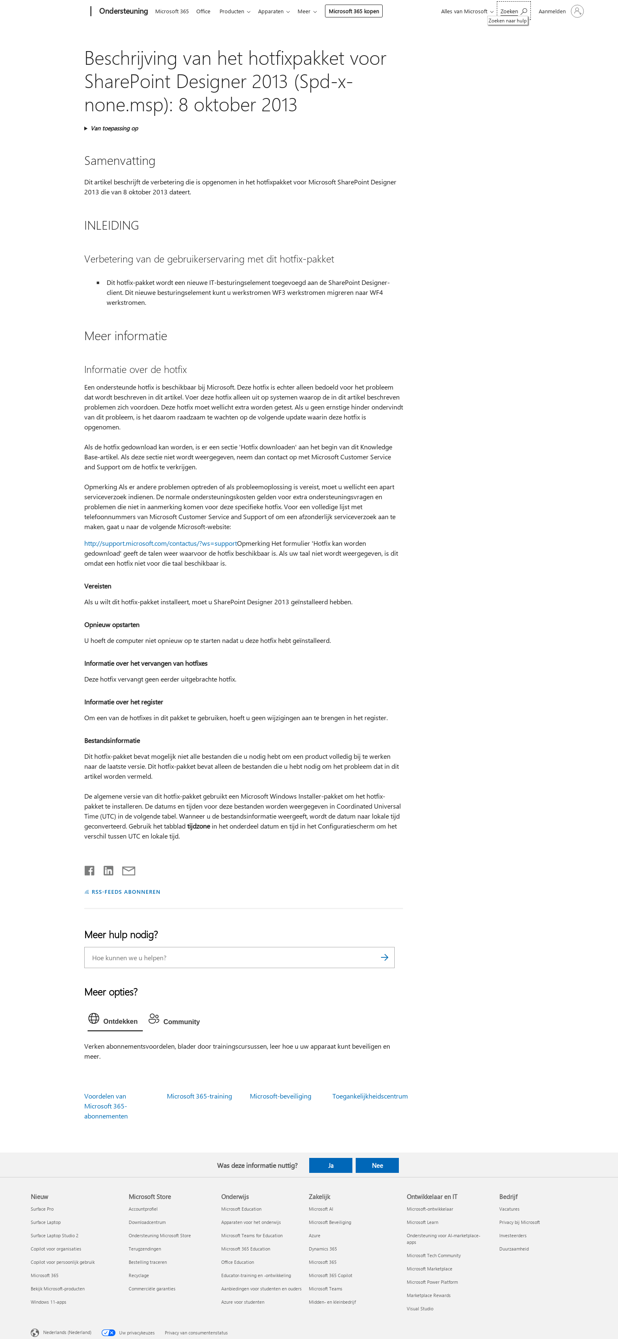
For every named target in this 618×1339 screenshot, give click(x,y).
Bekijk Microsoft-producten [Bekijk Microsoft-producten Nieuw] (58, 1288)
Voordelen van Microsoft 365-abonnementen (106, 1105)
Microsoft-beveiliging (280, 1095)
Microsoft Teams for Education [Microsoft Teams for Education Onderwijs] (252, 1235)
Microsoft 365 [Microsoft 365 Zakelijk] (323, 1262)
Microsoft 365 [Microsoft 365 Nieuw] (45, 1275)
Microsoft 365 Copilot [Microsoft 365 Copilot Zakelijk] (330, 1275)
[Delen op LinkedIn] (105, 869)
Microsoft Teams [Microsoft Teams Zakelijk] (325, 1288)
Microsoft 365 (172, 11)
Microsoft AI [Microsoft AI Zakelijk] (321, 1209)
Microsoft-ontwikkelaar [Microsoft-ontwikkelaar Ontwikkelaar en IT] (430, 1209)
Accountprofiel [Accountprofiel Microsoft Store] (143, 1209)
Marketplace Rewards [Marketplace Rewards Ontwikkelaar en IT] (429, 1295)
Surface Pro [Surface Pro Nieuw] (42, 1209)
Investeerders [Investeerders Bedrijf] (513, 1235)
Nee (377, 1165)
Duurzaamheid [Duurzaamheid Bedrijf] (514, 1249)
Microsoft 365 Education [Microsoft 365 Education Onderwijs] (245, 1249)
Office (205, 11)
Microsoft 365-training (199, 1095)
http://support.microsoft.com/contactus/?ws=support (160, 543)
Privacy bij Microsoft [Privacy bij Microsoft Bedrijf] (519, 1222)
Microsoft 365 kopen (360, 11)
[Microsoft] (59, 11)
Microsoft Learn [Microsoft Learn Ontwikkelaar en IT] (422, 1222)
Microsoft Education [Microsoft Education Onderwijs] (241, 1209)
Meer (310, 11)
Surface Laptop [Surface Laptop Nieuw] (46, 1222)
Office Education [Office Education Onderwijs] (237, 1262)
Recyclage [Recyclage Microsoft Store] (139, 1275)
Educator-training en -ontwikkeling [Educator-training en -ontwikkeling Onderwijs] (256, 1275)
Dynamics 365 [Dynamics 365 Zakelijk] (323, 1249)
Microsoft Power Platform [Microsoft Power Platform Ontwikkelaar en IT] (432, 1282)
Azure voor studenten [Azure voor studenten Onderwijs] (242, 1302)
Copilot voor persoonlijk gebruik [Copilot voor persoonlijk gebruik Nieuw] (63, 1262)
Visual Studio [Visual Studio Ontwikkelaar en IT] (420, 1308)
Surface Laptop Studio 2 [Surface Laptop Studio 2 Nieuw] (54, 1235)
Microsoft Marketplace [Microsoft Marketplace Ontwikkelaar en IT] (429, 1268)
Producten (235, 11)
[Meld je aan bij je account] (560, 11)
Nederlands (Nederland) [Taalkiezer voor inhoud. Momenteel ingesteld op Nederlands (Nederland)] (67, 1332)
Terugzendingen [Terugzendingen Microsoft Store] (145, 1249)
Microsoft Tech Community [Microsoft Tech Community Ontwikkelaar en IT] (434, 1255)
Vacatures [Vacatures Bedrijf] (509, 1209)
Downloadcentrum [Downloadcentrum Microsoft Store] (147, 1222)
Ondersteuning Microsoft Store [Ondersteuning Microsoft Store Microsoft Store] (160, 1235)
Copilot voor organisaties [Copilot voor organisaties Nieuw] (56, 1249)
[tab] (115, 1020)
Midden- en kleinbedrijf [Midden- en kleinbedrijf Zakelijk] (332, 1302)
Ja (331, 1165)
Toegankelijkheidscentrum (370, 1095)
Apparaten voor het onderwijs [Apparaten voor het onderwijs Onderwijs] (251, 1222)
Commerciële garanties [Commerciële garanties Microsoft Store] (152, 1288)
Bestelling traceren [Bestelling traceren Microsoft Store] (148, 1262)
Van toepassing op (114, 128)
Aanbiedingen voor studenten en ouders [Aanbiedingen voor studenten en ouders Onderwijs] (261, 1288)
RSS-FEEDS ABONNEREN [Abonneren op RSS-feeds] (126, 891)
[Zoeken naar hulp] (514, 10)
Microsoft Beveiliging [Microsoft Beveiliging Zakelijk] (330, 1222)
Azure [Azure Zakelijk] (314, 1235)
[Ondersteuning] (123, 11)
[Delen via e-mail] (125, 869)
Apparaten (275, 11)
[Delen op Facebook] (90, 869)
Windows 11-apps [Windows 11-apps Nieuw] (48, 1302)
